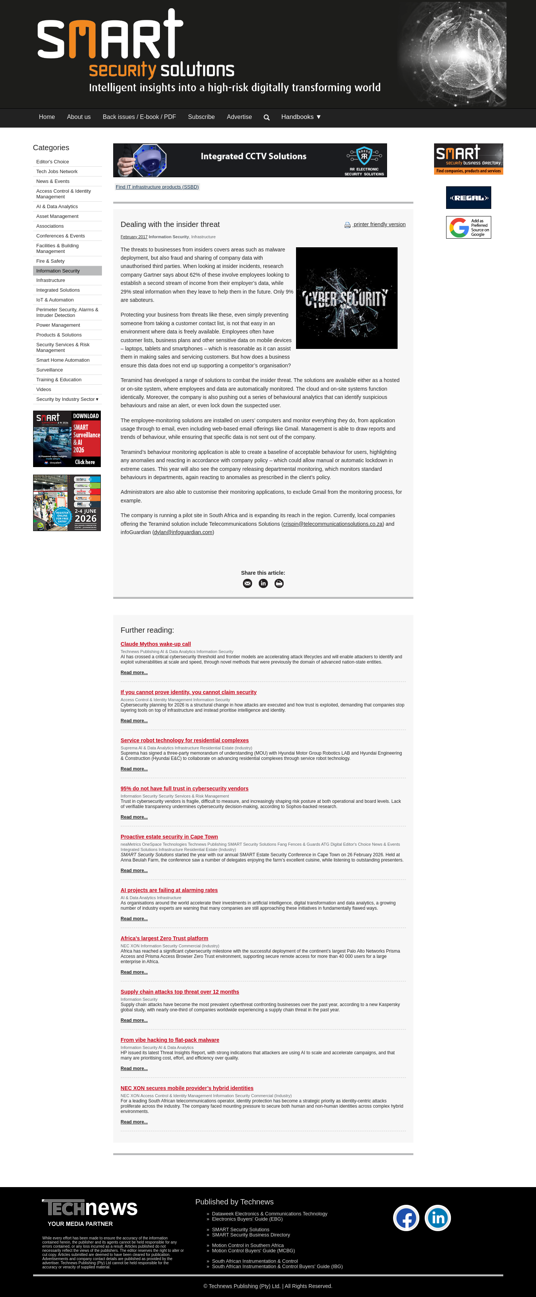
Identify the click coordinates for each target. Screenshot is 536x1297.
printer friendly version (374, 224)
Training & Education (59, 379)
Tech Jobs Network (57, 171)
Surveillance (49, 370)
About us (79, 117)
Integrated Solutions (58, 290)
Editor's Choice (52, 161)
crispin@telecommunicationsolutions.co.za (333, 524)
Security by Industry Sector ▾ (67, 399)
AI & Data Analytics (57, 206)
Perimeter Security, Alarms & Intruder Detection (67, 312)
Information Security (58, 271)
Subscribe (201, 117)
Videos (44, 389)
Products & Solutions (59, 335)
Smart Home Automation (63, 360)
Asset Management (57, 216)
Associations (50, 226)
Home (47, 117)
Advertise (239, 117)
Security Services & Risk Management (63, 347)
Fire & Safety (50, 261)
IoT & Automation (55, 300)
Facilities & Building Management (57, 248)
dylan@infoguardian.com (183, 532)
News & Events (53, 181)
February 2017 (134, 236)
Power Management (58, 325)
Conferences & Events (60, 236)
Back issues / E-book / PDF (139, 117)
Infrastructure (50, 280)
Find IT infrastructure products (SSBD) (157, 187)
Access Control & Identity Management (63, 193)
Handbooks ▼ (301, 116)
